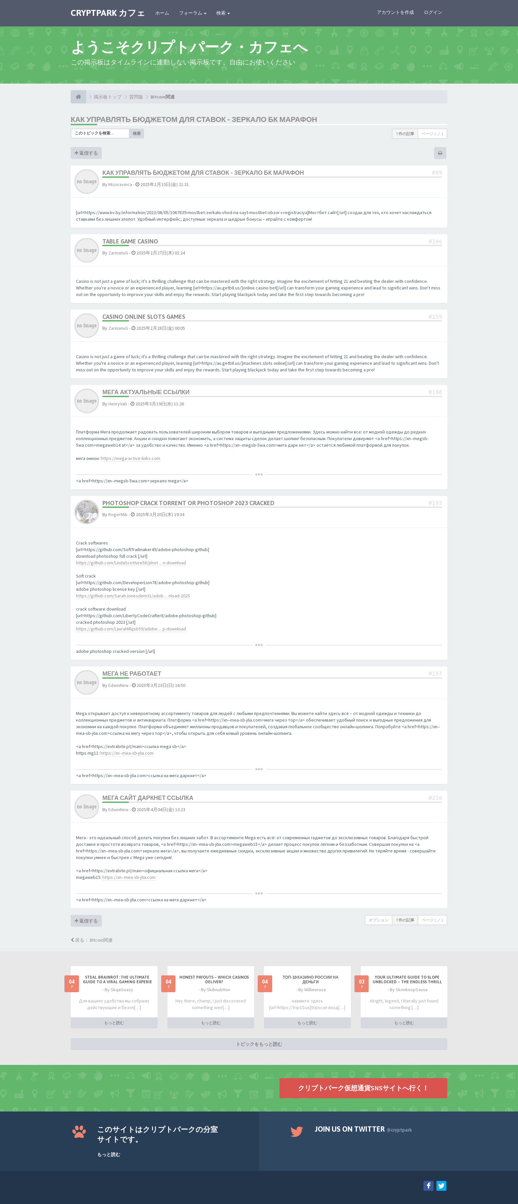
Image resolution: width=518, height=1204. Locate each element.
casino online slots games (143, 316)
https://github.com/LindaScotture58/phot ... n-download (131, 563)
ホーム (162, 13)
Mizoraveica (120, 184)
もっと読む (114, 1022)
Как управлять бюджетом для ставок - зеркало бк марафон (194, 119)
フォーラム (192, 13)
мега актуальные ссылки (146, 392)
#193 (435, 503)
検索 (223, 13)
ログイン (433, 12)
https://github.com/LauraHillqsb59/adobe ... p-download (131, 629)
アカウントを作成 (395, 12)
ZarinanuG (118, 253)
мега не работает (131, 673)
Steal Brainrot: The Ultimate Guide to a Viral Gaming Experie (117, 979)
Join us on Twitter (363, 1129)
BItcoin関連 (163, 97)
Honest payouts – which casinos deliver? (214, 979)
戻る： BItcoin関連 (92, 940)
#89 (437, 172)
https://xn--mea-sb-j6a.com (127, 753)
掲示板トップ (108, 97)
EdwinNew (118, 685)
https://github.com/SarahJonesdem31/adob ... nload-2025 (133, 596)
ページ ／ (432, 133)
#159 (435, 316)
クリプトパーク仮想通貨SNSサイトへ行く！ (363, 1088)
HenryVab (117, 404)
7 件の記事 (405, 133)
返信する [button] (86, 153)
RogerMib (118, 514)
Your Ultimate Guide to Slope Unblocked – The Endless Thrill (407, 979)
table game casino (130, 241)
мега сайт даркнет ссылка (148, 797)
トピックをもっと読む (259, 1044)
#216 (435, 797)
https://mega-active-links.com (130, 458)
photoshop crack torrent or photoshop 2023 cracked (188, 503)
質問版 (136, 97)
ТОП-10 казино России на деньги (311, 979)
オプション (378, 920)
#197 (435, 673)
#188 (435, 392)
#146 (435, 241)
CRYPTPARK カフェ (108, 13)
